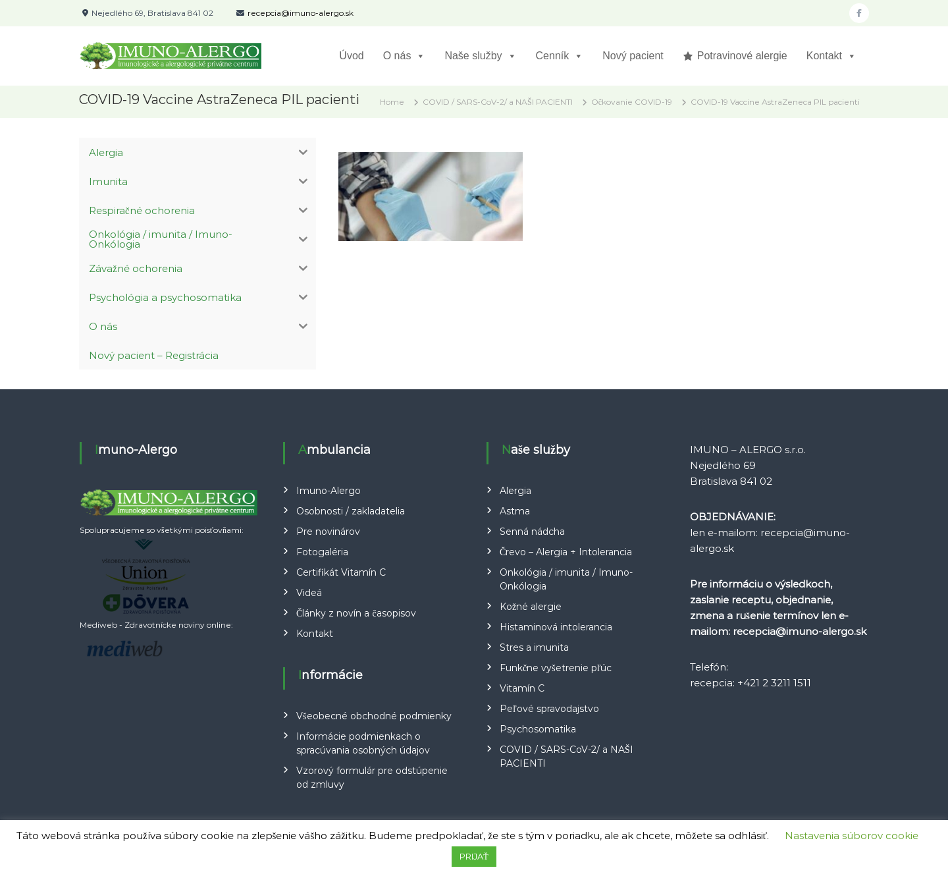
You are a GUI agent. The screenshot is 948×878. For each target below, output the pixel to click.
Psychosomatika (538, 729)
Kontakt (831, 56)
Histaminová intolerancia (556, 627)
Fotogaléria (322, 552)
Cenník (560, 56)
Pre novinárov (328, 531)
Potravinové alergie (742, 55)
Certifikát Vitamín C (341, 572)
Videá (309, 593)
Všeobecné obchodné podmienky (373, 716)
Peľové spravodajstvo (549, 709)
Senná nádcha (532, 531)
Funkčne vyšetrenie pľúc (556, 668)
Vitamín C (522, 688)
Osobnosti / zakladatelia (350, 511)
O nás (404, 56)
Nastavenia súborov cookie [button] (851, 835)
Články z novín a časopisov (356, 613)
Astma (515, 511)
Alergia (515, 491)
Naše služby (480, 56)
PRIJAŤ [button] (474, 856)
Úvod (351, 55)
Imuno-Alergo (328, 491)
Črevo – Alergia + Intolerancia (566, 552)
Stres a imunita (534, 647)
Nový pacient (633, 55)
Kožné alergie (531, 607)
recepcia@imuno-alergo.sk (301, 13)
